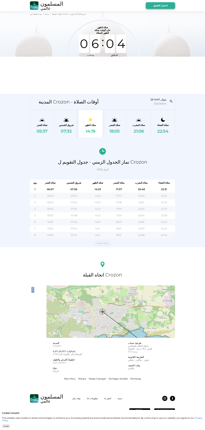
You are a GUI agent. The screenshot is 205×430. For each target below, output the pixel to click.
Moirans (82, 379)
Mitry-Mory (70, 379)
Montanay (135, 379)
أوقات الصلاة (57, 14)
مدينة (47, 14)
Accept (6, 426)
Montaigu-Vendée (118, 379)
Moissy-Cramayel (97, 379)
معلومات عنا (92, 398)
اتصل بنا (107, 398)
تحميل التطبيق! (160, 5)
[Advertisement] (102, 75)
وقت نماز (76, 398)
